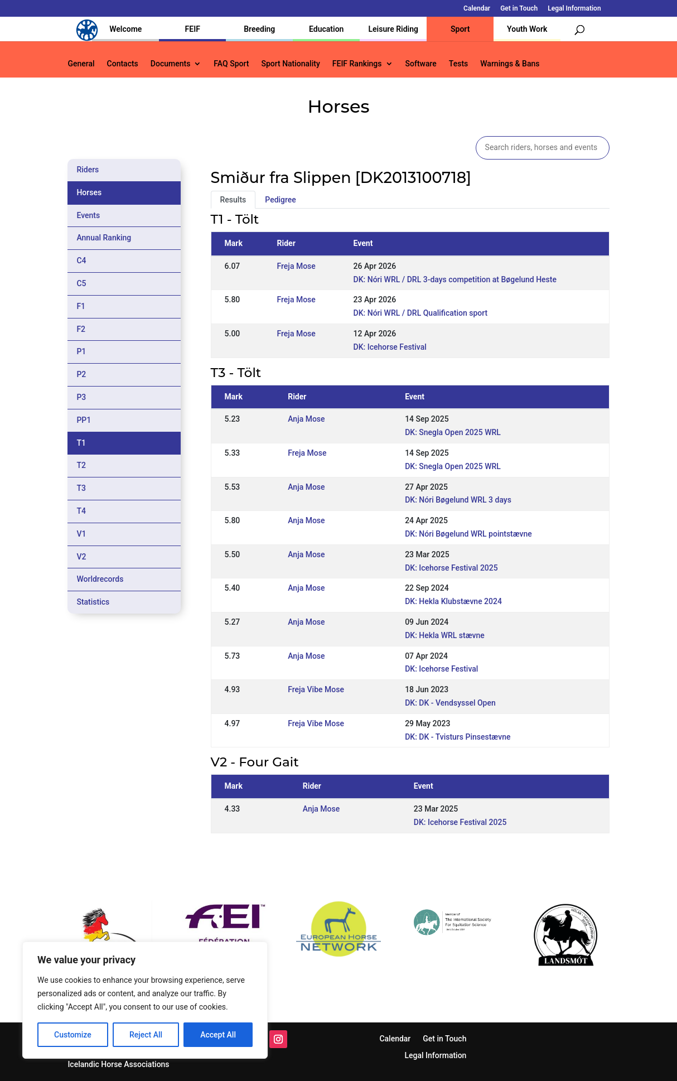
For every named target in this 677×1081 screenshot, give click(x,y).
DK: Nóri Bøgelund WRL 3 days (458, 499)
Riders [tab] (87, 169)
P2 (81, 374)
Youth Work (527, 29)
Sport (460, 29)
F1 (80, 306)
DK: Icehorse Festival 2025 (451, 567)
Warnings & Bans (509, 64)
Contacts (122, 64)
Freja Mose (296, 266)
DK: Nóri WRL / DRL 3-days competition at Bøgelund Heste (455, 279)
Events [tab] (88, 215)
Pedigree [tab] (280, 199)
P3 (81, 397)
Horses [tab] (88, 192)
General (80, 64)
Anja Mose (306, 418)
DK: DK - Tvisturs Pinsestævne (457, 736)
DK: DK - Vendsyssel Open (450, 702)
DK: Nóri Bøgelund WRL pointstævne (468, 533)
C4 (81, 260)
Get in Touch (519, 8)
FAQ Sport (231, 64)
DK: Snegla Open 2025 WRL (453, 432)
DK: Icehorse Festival (390, 346)
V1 (81, 533)
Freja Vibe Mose (316, 689)
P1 (81, 351)
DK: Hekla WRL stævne (445, 635)
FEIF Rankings (357, 64)
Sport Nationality (290, 64)
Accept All (218, 1034)
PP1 (83, 420)
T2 (81, 465)
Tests (458, 64)
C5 (81, 283)
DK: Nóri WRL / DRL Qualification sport (421, 312)
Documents (171, 64)
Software (421, 64)
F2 (80, 329)
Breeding (259, 29)
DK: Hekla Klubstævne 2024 (453, 601)
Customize (72, 1034)
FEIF (192, 29)
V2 (81, 556)
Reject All (145, 1034)
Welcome (125, 29)
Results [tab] (233, 199)
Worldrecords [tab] (99, 579)
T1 (81, 442)
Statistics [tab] (92, 601)
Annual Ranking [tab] (103, 237)
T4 (81, 510)
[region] (145, 1000)
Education (326, 29)
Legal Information (574, 8)
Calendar (476, 8)
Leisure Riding (393, 29)
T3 (81, 488)
